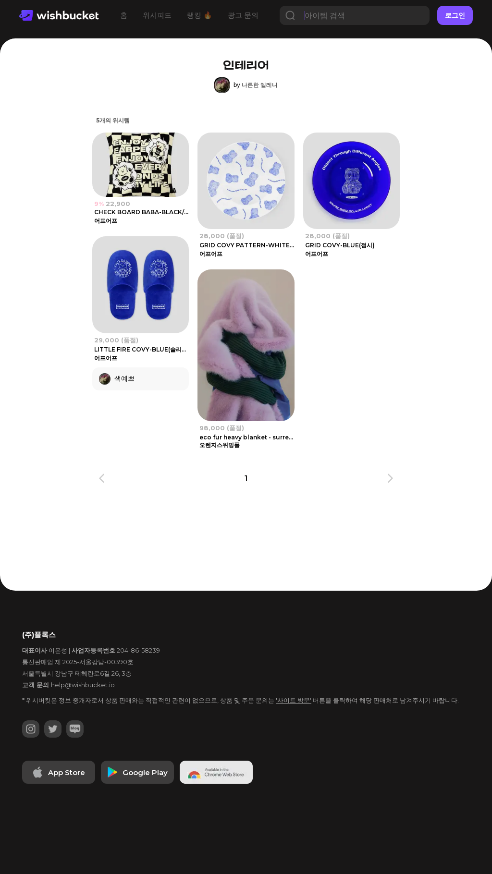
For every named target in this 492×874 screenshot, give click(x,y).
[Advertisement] (252, 547)
